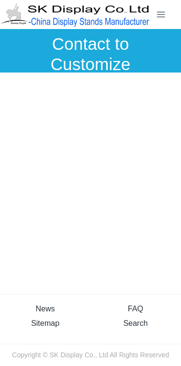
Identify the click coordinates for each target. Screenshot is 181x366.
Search (135, 323)
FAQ (135, 309)
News (45, 309)
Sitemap (45, 323)
